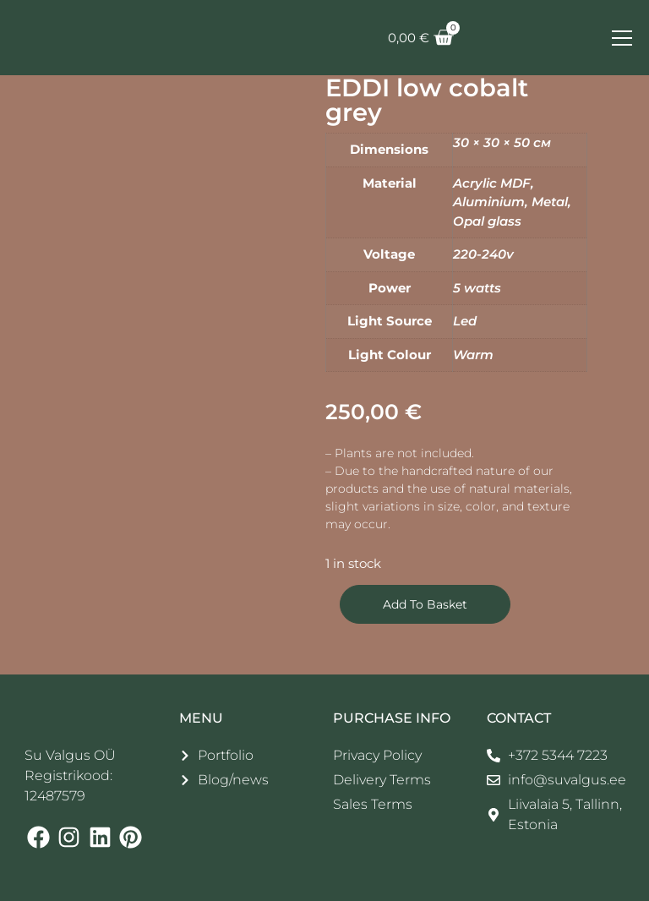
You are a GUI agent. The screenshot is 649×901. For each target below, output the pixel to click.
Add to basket (425, 604)
